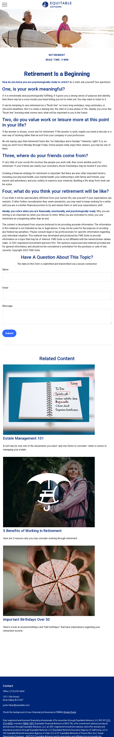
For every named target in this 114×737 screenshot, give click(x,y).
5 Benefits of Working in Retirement (32, 531)
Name (5, 269)
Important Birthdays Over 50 (26, 619)
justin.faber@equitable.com (16, 705)
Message (7, 305)
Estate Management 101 (23, 438)
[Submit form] (9, 333)
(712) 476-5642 (16, 691)
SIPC (31, 723)
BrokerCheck (70, 712)
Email (5, 287)
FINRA (26, 723)
